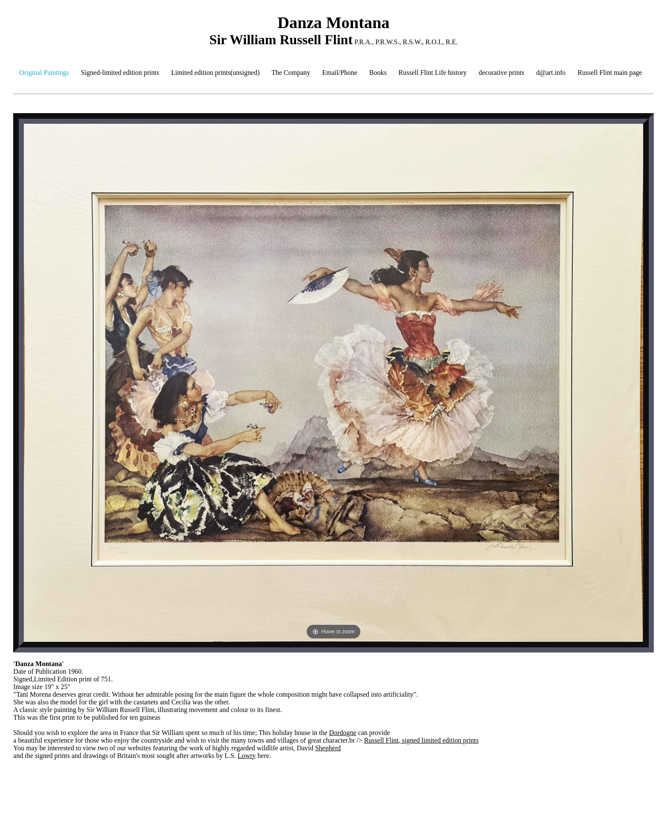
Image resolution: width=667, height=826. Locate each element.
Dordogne (342, 732)
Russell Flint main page (610, 72)
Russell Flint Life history (433, 72)
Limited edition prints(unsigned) (215, 72)
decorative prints (501, 72)
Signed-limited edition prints (120, 72)
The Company (290, 72)
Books (378, 72)
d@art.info (550, 72)
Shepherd (328, 748)
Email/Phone (339, 72)
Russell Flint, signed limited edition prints (421, 740)
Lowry (247, 755)
